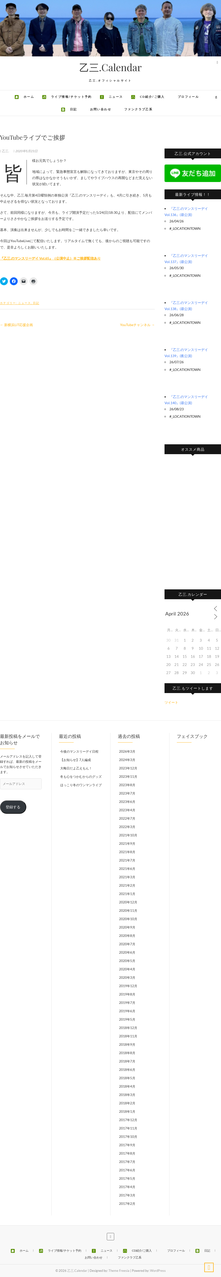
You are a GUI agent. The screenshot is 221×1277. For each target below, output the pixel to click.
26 (217, 664)
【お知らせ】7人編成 (75, 760)
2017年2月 (127, 1204)
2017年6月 (127, 1170)
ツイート (171, 702)
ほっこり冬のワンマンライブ (81, 785)
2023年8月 (127, 785)
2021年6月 (127, 869)
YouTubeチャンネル (137, 325)
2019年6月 (127, 1011)
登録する (13, 807)
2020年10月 (128, 919)
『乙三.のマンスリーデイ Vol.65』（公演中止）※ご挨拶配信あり (50, 258)
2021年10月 (128, 835)
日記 (36, 302)
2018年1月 (127, 1111)
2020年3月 (127, 977)
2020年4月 (127, 969)
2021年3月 (127, 877)
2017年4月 (127, 1187)
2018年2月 (127, 1103)
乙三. (5, 151)
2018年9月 (127, 1044)
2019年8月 (127, 994)
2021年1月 (127, 894)
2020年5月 (127, 961)
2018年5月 (127, 1078)
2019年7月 (127, 1003)
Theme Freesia (119, 1271)
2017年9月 (127, 1145)
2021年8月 (127, 852)
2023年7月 (127, 793)
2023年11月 (128, 777)
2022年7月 (127, 818)
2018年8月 (127, 1053)
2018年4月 (127, 1086)
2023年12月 (128, 768)
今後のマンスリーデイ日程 (79, 751)
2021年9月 (127, 844)
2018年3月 (127, 1095)
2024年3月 (127, 760)
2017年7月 (127, 1162)
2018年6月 (127, 1070)
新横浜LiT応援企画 (16, 325)
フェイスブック (192, 736)
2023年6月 (127, 802)
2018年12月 (128, 1028)
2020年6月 (127, 952)
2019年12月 (128, 986)
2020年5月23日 (26, 151)
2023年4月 (127, 810)
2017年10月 (128, 1137)
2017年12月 (128, 1120)
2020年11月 (128, 910)
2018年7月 (127, 1061)
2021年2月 (127, 885)
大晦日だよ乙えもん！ (76, 768)
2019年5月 (127, 1019)
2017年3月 (127, 1195)
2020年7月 (127, 944)
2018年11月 (128, 1036)
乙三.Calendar (110, 67)
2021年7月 (127, 860)
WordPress (158, 1271)
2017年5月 (127, 1178)
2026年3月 (127, 751)
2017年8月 (127, 1153)
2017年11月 (128, 1128)
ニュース (24, 302)
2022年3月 (127, 827)
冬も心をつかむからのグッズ (81, 777)
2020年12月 (128, 902)
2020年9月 (127, 927)
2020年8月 (127, 936)
